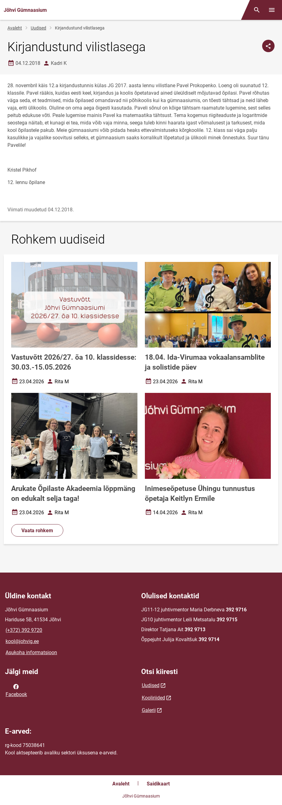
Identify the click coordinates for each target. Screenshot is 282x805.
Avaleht (14, 27)
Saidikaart (158, 784)
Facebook (16, 689)
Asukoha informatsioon (31, 652)
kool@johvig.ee (22, 641)
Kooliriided (153, 698)
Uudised (38, 27)
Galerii (149, 710)
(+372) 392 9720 (24, 630)
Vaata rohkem (37, 530)
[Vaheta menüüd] (271, 10)
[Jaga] (268, 46)
